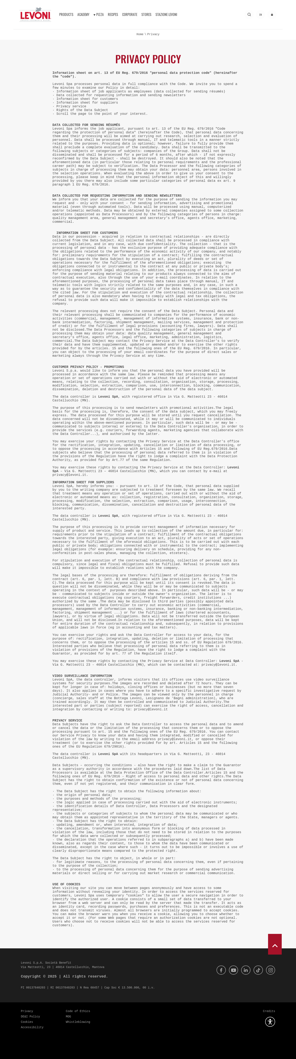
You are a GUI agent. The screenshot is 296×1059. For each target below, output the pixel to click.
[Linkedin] (244, 970)
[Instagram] (270, 970)
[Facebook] (218, 970)
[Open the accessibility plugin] (270, 1022)
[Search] (249, 14)
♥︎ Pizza (99, 14)
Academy (83, 14)
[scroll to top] (275, 944)
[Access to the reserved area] (272, 14)
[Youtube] (231, 970)
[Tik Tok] (257, 970)
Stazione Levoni (166, 14)
